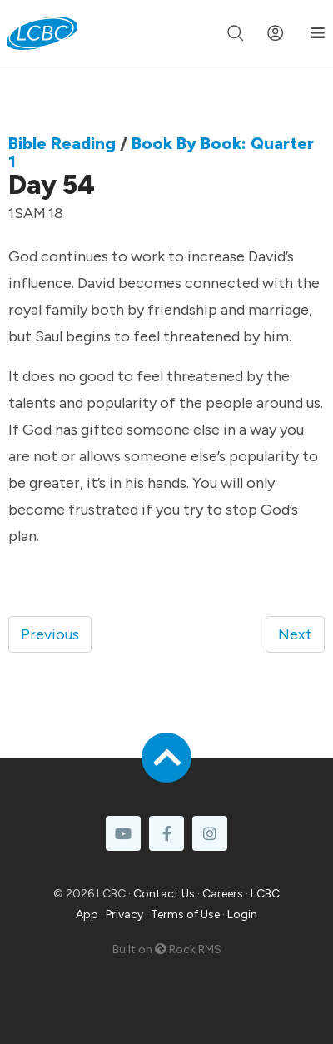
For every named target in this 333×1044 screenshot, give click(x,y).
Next (295, 634)
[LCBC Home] (42, 33)
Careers (222, 894)
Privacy (124, 914)
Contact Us (164, 894)
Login (242, 914)
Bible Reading (62, 143)
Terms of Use (185, 914)
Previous (50, 634)
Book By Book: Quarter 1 (161, 152)
